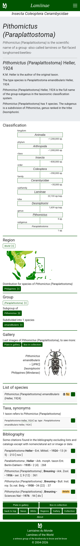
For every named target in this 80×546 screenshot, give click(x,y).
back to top (10, 511)
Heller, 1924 (27, 420)
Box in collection (32, 344)
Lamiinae (40, 191)
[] (12, 313)
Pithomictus (40, 214)
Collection (69, 511)
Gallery (56, 511)
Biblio (33, 511)
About (40, 516)
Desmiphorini (40, 203)
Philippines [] (11, 288)
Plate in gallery (12, 344)
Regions (44, 511)
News (23, 511)
